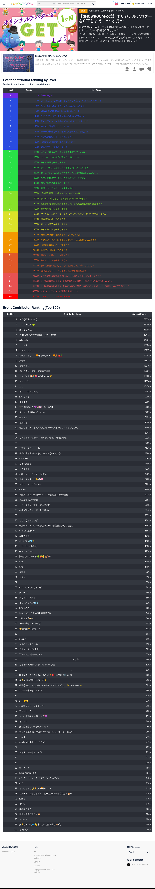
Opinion (37, 866)
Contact (37, 862)
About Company (8, 852)
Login (149, 4)
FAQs (36, 852)
